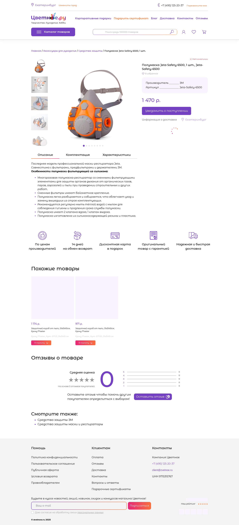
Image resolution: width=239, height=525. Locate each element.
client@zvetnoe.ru (162, 470)
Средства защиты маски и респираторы (70, 424)
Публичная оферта (45, 470)
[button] (54, 5)
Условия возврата (44, 476)
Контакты (185, 18)
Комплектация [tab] (78, 155)
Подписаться (139, 505)
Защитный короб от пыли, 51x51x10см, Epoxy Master (50, 329)
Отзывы (202, 18)
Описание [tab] (45, 155)
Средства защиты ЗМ (55, 420)
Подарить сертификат (131, 18)
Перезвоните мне (197, 5)
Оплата (97, 457)
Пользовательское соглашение (53, 463)
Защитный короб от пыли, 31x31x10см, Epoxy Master (95, 329)
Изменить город (68, 5)
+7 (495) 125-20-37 (172, 5)
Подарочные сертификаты (111, 489)
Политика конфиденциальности (54, 457)
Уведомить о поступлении (166, 111)
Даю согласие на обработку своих (69, 512)
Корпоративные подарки (93, 18)
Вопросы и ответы (105, 482)
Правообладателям (45, 482)
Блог (154, 18)
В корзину (41, 343)
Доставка (167, 18)
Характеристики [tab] (117, 155)
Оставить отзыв (153, 397)
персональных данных (90, 512)
